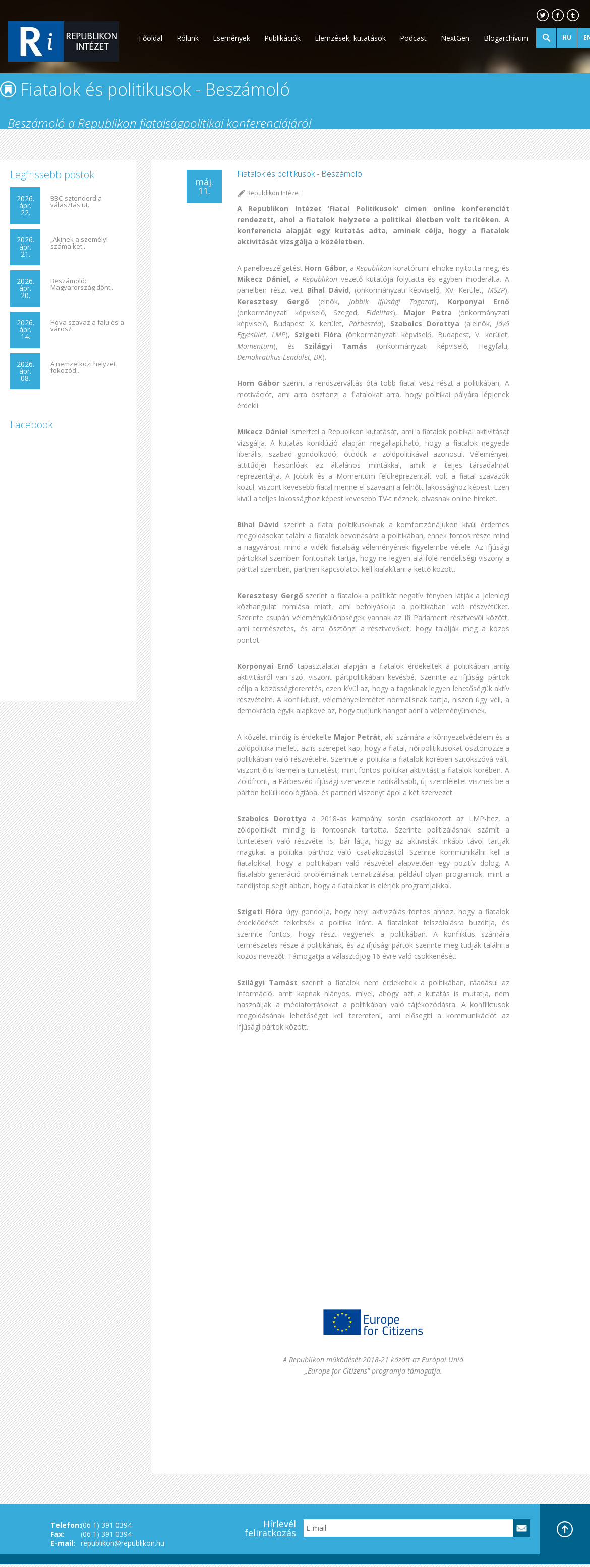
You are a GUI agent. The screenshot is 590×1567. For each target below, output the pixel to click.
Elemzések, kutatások (350, 38)
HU (566, 37)
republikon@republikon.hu (122, 1543)
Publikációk (282, 38)
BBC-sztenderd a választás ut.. (76, 201)
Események (231, 38)
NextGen (455, 38)
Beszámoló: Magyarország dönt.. (81, 284)
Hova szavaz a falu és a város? (87, 325)
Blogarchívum (506, 38)
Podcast (413, 38)
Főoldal (150, 38)
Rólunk (187, 38)
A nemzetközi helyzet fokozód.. (83, 367)
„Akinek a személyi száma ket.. (79, 243)
